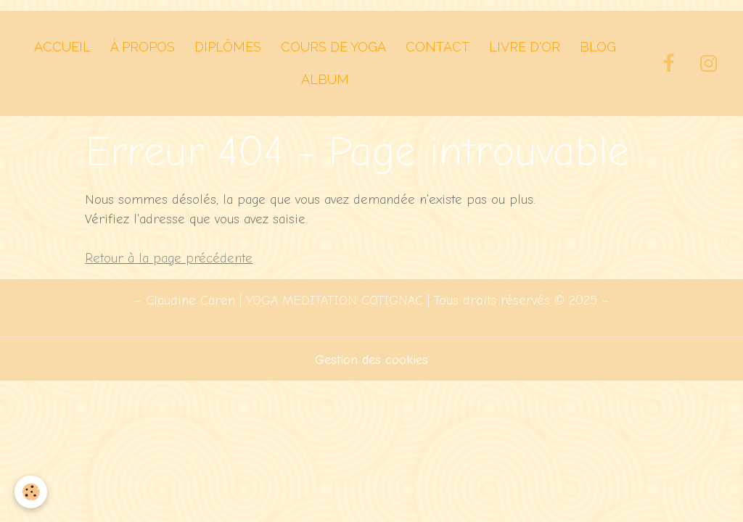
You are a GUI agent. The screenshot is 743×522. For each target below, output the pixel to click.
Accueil (62, 46)
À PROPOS (142, 46)
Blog (598, 46)
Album (325, 79)
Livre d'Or (524, 46)
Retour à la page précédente (169, 258)
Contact (437, 46)
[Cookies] (31, 492)
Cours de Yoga (333, 46)
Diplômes (227, 46)
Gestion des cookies (371, 360)
